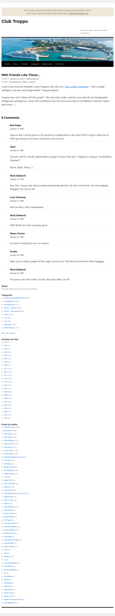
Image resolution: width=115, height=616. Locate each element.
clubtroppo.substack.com (78, 13)
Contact (24, 64)
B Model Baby (9, 543)
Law (5, 318)
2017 (5, 369)
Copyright (35, 64)
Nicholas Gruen (9, 427)
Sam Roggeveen (10, 603)
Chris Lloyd (8, 490)
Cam (5, 477)
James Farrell (8, 444)
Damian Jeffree (9, 546)
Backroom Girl (9, 533)
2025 (5, 342)
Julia (5, 553)
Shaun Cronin (9, 513)
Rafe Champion (9, 507)
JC (5, 560)
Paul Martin (8, 576)
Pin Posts (59, 64)
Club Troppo (14, 21)
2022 (5, 352)
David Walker (9, 454)
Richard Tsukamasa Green (13, 457)
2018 (5, 365)
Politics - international (12, 311)
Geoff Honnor (9, 450)
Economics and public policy (14, 298)
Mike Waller (8, 590)
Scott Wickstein (9, 484)
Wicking (7, 464)
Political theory (9, 328)
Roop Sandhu (9, 517)
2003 (5, 415)
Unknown (7, 487)
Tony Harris (8, 447)
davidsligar (8, 583)
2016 (5, 372)
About (15, 64)
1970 (5, 418)
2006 (5, 405)
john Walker (8, 537)
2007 (5, 402)
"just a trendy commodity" (76, 86)
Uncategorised (9, 305)
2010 (5, 392)
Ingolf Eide (8, 480)
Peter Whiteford (9, 523)
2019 (5, 362)
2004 (5, 412)
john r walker (8, 500)
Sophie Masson (9, 474)
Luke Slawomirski (10, 563)
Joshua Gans (8, 596)
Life (5, 321)
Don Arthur (8, 434)
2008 (5, 398)
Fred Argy (7, 460)
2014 (5, 378)
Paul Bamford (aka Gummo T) (15, 493)
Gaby (6, 550)
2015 (5, 375)
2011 (5, 388)
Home (7, 64)
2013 (5, 382)
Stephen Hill (8, 497)
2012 (5, 385)
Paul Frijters (8, 437)
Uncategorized (15, 82)
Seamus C (7, 556)
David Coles (8, 593)
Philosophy (8, 324)
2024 (5, 345)
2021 (5, 355)
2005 (5, 408)
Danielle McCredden (11, 540)
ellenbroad (8, 586)
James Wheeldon (10, 570)
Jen (5, 573)
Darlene (7, 580)
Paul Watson (8, 566)
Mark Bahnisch (33, 79)
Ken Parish (8, 431)
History (6, 314)
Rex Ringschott (9, 470)
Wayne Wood (8, 467)
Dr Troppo (7, 520)
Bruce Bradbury (9, 530)
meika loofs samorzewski (13, 599)
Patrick (6, 503)
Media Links (47, 64)
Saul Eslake (8, 510)
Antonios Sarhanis (10, 527)
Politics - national (29, 82)
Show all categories (8, 333)
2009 (5, 395)
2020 (5, 359)
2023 (5, 349)
